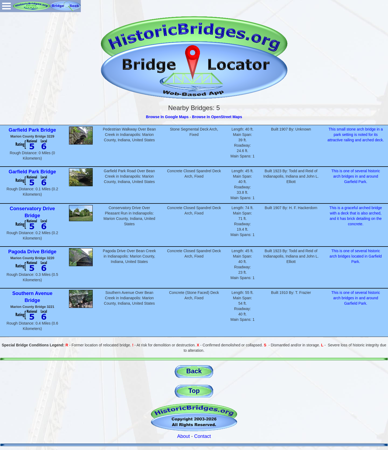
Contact (202, 436)
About (183, 436)
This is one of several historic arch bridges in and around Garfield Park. (355, 176)
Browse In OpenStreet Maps (217, 117)
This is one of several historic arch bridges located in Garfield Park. (356, 256)
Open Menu (6, 6)
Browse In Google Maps (167, 117)
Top (194, 390)
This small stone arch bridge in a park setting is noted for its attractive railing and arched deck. (355, 134)
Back (194, 371)
